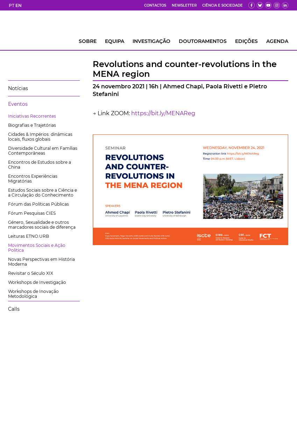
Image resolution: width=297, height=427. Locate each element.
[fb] (251, 5)
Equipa (114, 41)
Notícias (18, 88)
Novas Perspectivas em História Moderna (41, 262)
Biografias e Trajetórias (32, 125)
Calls (14, 309)
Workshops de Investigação (37, 282)
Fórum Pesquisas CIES (32, 213)
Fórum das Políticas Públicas (38, 204)
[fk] (277, 5)
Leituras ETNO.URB (28, 236)
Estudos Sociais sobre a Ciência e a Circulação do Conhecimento (42, 192)
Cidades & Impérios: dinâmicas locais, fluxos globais (40, 137)
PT (11, 5)
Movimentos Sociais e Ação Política (36, 248)
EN (18, 5)
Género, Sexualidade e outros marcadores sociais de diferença (42, 225)
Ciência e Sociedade (222, 5)
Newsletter (184, 5)
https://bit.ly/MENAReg (163, 113)
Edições (246, 41)
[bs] (260, 5)
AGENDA (277, 41)
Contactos (155, 5)
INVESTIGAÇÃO (151, 41)
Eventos (18, 104)
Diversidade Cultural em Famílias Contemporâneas (42, 151)
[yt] (268, 5)
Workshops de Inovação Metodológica (33, 294)
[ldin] (285, 5)
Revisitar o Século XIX (30, 273)
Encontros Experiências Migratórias (32, 179)
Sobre (88, 41)
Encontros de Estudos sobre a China (39, 165)
